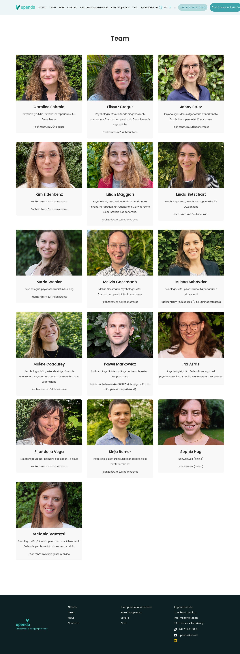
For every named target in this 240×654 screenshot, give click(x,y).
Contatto (72, 7)
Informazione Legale (186, 618)
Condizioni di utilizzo (185, 612)
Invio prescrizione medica (94, 7)
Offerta (42, 7)
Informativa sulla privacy (189, 623)
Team (52, 7)
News (61, 7)
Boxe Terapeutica (120, 7)
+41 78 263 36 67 (186, 629)
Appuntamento (149, 7)
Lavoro (125, 618)
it (170, 7)
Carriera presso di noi (193, 7)
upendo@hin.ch (185, 635)
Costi (135, 7)
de (165, 7)
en (175, 7)
